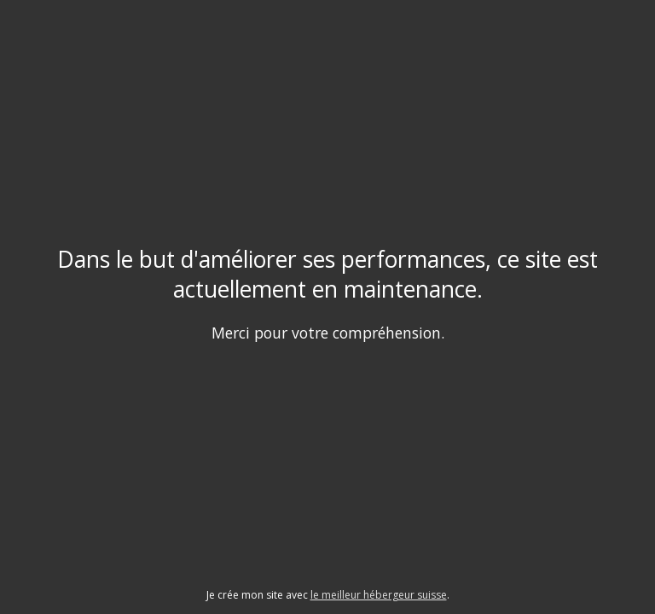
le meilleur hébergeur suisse (378, 595)
